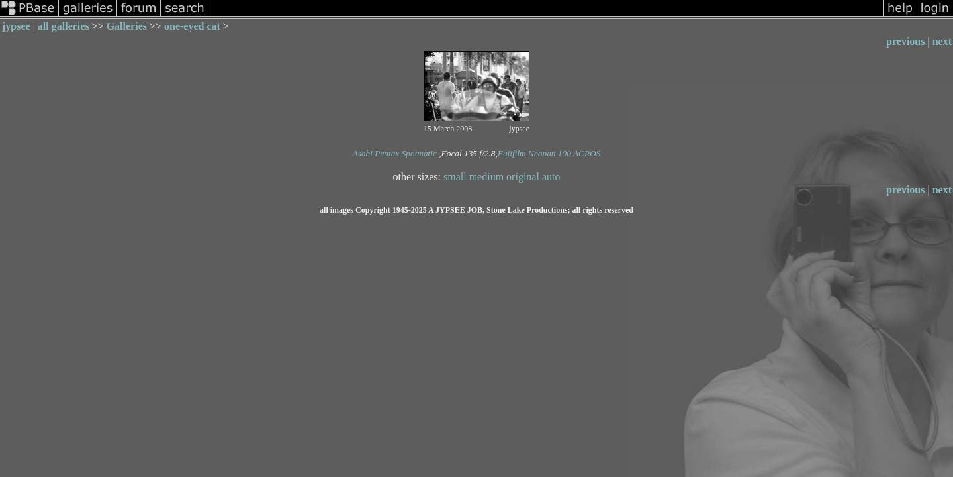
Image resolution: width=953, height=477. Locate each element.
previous (905, 41)
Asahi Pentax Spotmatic (395, 153)
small (455, 176)
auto (551, 176)
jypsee (16, 26)
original (522, 176)
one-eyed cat (192, 26)
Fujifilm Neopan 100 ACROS (549, 153)
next (942, 41)
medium (486, 176)
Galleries (127, 26)
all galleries (63, 26)
